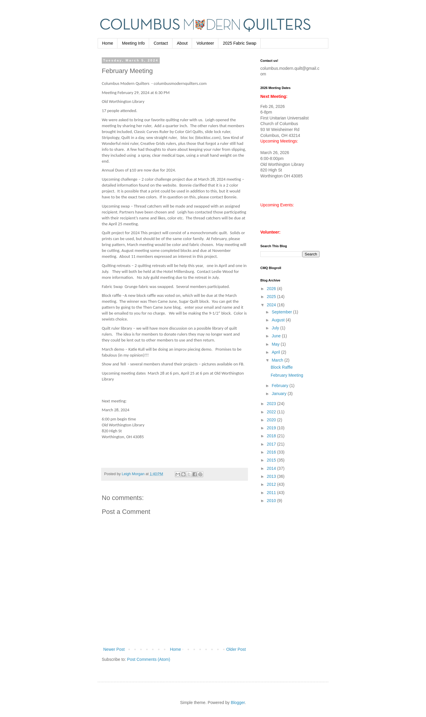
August (278, 320)
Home (107, 43)
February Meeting (287, 375)
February (280, 385)
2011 (272, 492)
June (277, 336)
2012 (272, 484)
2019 (272, 427)
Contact (161, 43)
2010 (272, 500)
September (282, 312)
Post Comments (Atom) (148, 659)
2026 (272, 288)
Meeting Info (133, 43)
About (182, 43)
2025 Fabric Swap (239, 43)
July (276, 328)
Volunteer (205, 43)
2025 (272, 296)
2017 (272, 444)
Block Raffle (282, 367)
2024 (272, 304)
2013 (272, 476)
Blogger (238, 702)
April (276, 352)
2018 (272, 435)
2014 (272, 468)
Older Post (236, 649)
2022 (272, 412)
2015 (272, 460)
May (276, 344)
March (278, 360)
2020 (272, 419)
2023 (272, 403)
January (280, 393)
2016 (272, 452)
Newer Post (114, 649)
